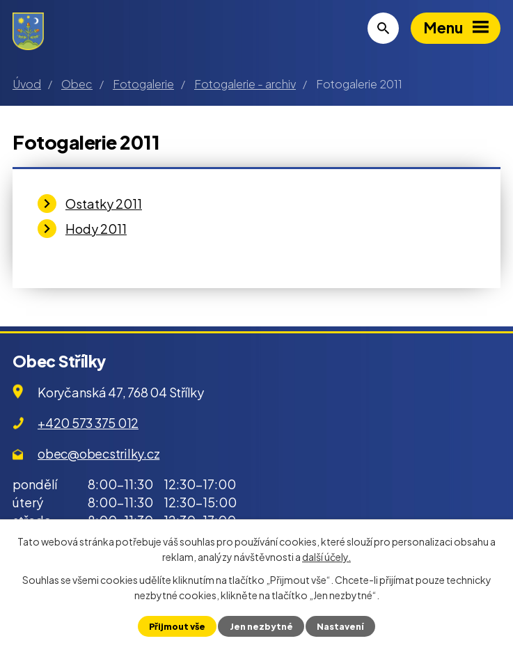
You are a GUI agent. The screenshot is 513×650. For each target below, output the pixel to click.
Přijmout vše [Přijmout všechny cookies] (177, 626)
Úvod (27, 84)
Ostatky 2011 (103, 204)
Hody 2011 (96, 229)
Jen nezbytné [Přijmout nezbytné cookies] (261, 626)
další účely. (326, 556)
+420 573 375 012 (88, 423)
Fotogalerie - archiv (245, 84)
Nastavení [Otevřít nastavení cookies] (340, 626)
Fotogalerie (143, 84)
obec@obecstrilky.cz (98, 453)
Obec (77, 84)
